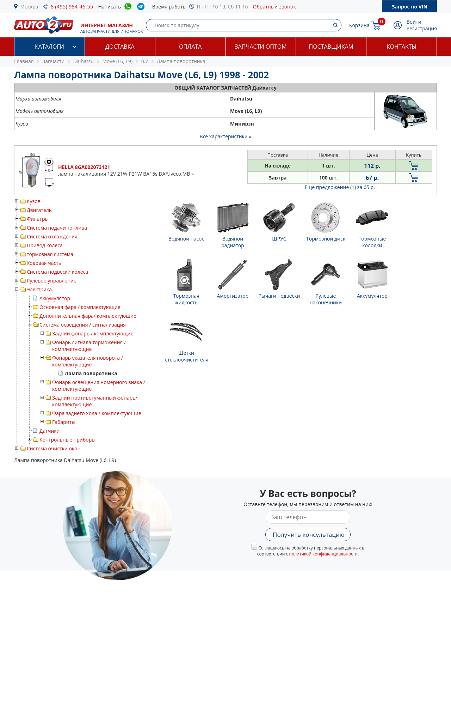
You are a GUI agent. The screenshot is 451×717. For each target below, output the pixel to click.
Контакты (401, 46)
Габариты (63, 422)
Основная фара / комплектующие (80, 307)
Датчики (49, 430)
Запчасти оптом (260, 46)
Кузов (34, 201)
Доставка (120, 46)
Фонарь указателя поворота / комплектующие (87, 361)
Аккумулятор (54, 298)
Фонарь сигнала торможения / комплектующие (89, 345)
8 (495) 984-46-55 (72, 6)
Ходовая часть (44, 263)
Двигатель (39, 210)
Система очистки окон (53, 448)
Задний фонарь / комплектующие (93, 333)
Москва (29, 6)
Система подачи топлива (57, 227)
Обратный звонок (274, 6)
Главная (24, 61)
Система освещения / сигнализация (82, 324)
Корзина (359, 25)
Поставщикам (331, 46)
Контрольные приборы (67, 439)
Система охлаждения (52, 236)
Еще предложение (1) (340, 187)
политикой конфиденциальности (323, 554)
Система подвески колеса (57, 271)
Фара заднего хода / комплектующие (96, 413)
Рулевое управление (51, 280)
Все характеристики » (226, 136)
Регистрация (422, 28)
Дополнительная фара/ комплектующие (87, 315)
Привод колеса (45, 245)
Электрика (39, 289)
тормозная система (50, 254)
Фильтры (38, 218)
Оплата (190, 46)
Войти (414, 21)
